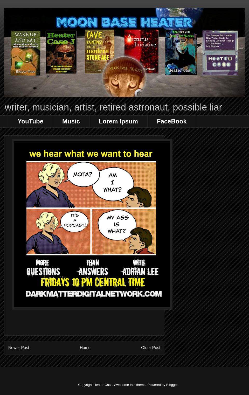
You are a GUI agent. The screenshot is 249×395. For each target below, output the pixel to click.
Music (71, 121)
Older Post (150, 347)
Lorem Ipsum (118, 121)
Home (85, 347)
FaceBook (172, 121)
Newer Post (18, 347)
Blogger (172, 385)
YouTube (30, 121)
